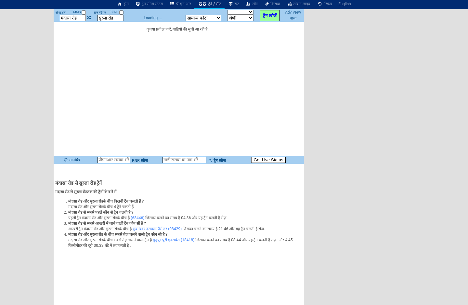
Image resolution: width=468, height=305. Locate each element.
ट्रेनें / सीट (209, 4)
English (344, 4)
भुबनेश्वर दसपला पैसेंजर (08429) (157, 229)
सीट (252, 4)
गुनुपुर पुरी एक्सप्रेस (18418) (173, 240)
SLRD (117, 12)
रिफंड (324, 4)
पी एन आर (180, 4)
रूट (233, 4)
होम (123, 4)
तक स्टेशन (100, 12)
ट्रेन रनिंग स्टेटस (149, 4)
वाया (293, 18)
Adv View (293, 12)
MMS (79, 12)
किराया (272, 4)
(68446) (137, 218)
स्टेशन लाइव (298, 4)
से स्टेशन (61, 12)
